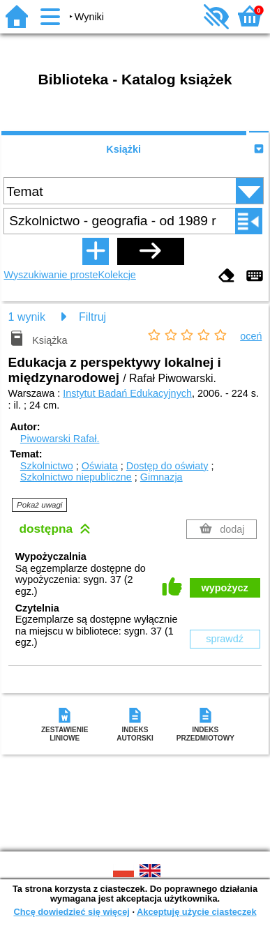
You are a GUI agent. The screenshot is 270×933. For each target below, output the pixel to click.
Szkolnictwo (46, 465)
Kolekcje (116, 274)
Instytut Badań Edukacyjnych (127, 393)
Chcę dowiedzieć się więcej (71, 912)
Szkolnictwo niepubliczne (76, 477)
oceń (251, 336)
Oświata (100, 465)
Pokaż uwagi (39, 505)
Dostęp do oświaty (167, 465)
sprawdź (224, 638)
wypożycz (225, 587)
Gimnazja (161, 477)
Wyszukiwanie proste (50, 274)
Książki (123, 149)
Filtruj (92, 317)
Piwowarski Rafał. (60, 438)
